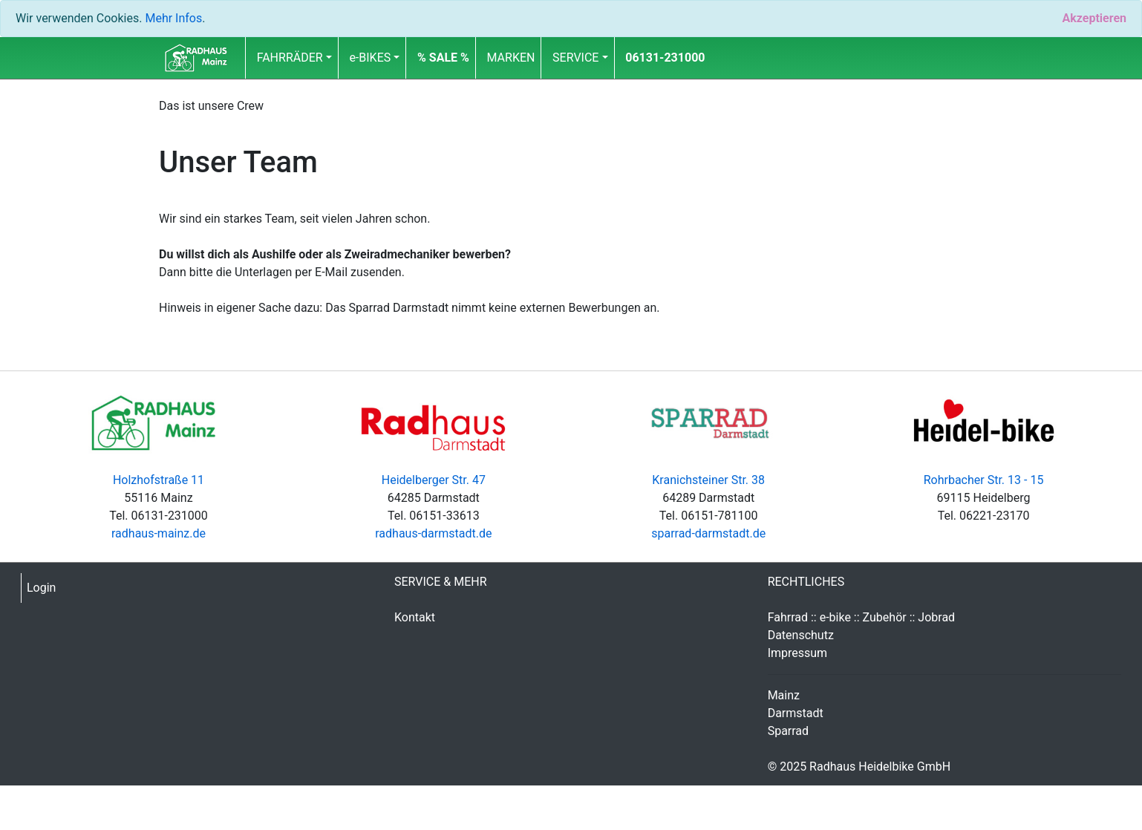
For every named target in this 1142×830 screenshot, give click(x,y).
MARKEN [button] (511, 57)
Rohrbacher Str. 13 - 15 (984, 480)
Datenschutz (801, 635)
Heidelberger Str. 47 (434, 480)
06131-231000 (665, 57)
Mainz (784, 695)
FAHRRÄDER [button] (290, 57)
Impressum (798, 653)
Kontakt (414, 617)
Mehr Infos (173, 18)
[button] (443, 58)
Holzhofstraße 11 (158, 480)
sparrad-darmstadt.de (708, 533)
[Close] (1094, 18)
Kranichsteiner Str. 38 (708, 480)
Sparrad (788, 731)
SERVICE (575, 57)
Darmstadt (795, 713)
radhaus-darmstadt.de (433, 533)
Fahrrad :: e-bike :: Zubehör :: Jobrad (862, 617)
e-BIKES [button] (370, 57)
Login (41, 588)
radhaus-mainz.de (158, 533)
